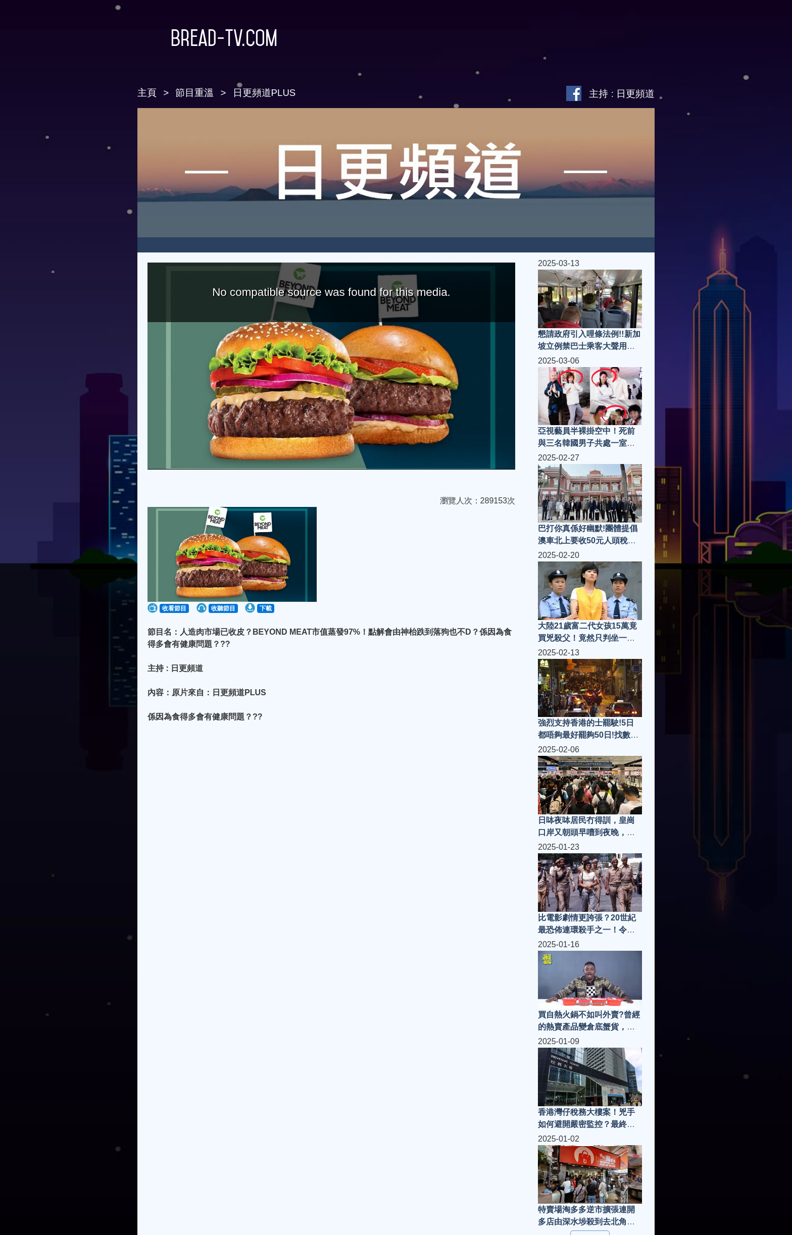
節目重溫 (194, 92)
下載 (266, 608)
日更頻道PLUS (264, 92)
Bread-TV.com (207, 38)
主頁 (147, 92)
